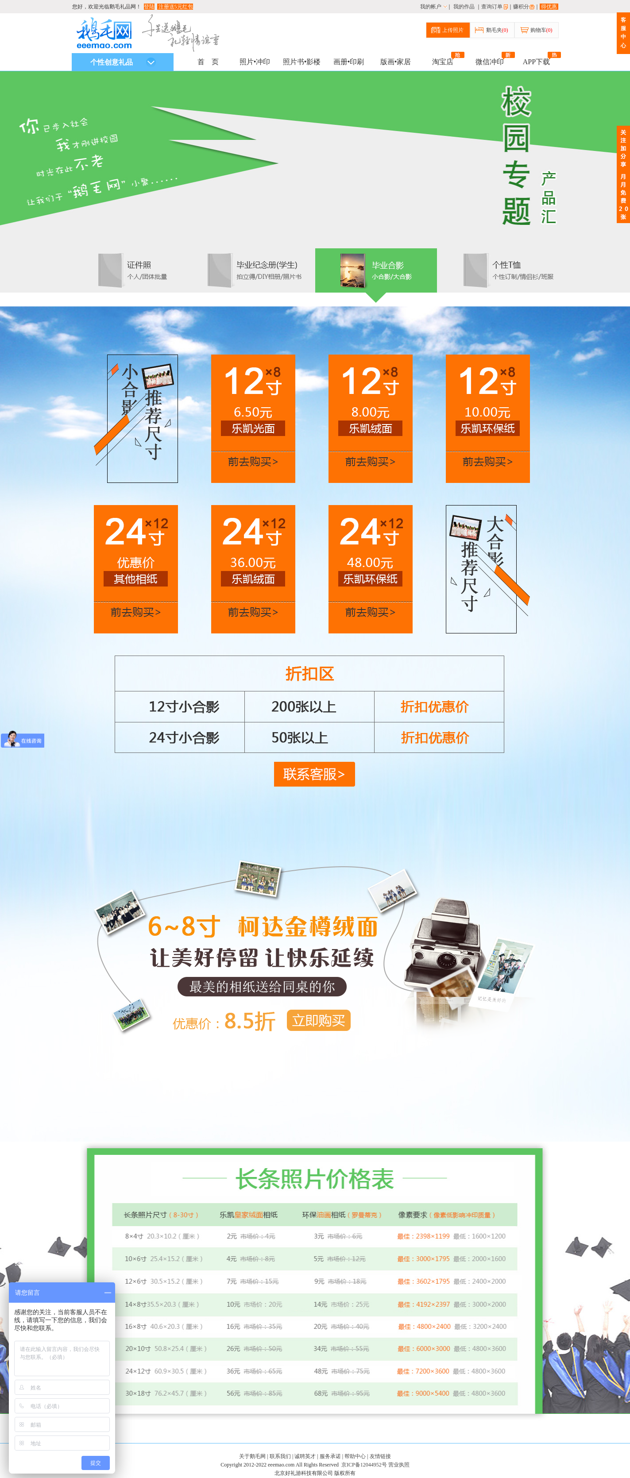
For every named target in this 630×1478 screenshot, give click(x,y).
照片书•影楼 (302, 62)
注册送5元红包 (175, 7)
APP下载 (536, 61)
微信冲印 (489, 61)
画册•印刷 (348, 62)
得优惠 (549, 7)
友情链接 (380, 1456)
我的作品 (464, 7)
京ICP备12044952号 (364, 1465)
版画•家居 (395, 62)
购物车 (541, 30)
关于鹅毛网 (252, 1456)
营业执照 (399, 1465)
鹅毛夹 (497, 30)
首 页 (208, 62)
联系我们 (280, 1456)
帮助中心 (355, 1456)
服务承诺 (330, 1456)
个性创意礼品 (123, 62)
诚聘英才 (305, 1456)
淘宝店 (442, 61)
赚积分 (521, 7)
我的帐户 (430, 7)
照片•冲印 (255, 62)
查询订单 (491, 7)
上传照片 (453, 30)
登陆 (149, 7)
